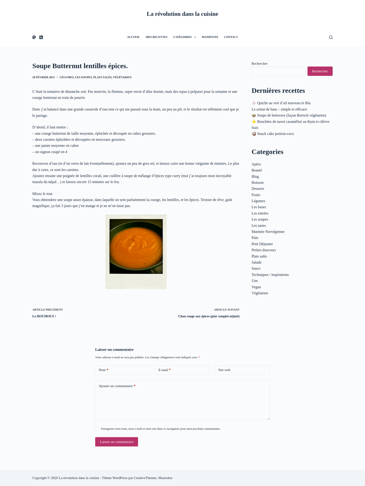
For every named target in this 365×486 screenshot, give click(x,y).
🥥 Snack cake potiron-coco (273, 134)
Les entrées (260, 213)
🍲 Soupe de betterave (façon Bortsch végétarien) (289, 115)
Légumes (67, 77)
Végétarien (122, 77)
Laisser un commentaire (116, 442)
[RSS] (41, 37)
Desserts (258, 189)
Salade (257, 262)
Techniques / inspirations (270, 275)
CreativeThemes (145, 478)
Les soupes (83, 77)
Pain (255, 238)
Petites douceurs (264, 250)
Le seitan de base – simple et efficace (279, 109)
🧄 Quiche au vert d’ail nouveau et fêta (281, 103)
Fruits (256, 195)
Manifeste (210, 37)
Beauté (257, 170)
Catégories (185, 37)
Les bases (259, 207)
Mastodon (165, 478)
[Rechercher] (331, 37)
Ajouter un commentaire (117, 386)
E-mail (165, 370)
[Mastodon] (34, 37)
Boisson (258, 182)
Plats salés (102, 77)
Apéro (256, 164)
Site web (224, 370)
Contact (231, 37)
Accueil (133, 37)
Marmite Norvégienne (268, 232)
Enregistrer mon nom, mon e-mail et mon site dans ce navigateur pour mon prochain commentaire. (160, 428)
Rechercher (259, 63)
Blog (255, 176)
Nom (103, 370)
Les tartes (259, 226)
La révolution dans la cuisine (182, 14)
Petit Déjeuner (262, 244)
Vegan (256, 287)
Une (255, 281)
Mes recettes (156, 37)
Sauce (256, 268)
